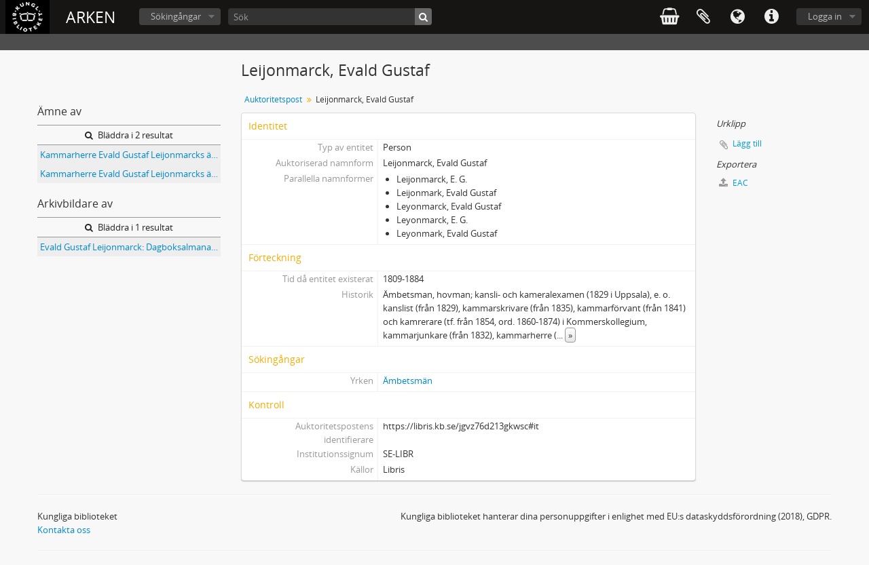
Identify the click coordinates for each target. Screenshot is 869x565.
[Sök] (330, 16)
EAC (733, 183)
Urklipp (703, 17)
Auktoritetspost (273, 99)
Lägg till (747, 143)
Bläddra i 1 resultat (129, 227)
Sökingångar (176, 16)
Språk (737, 17)
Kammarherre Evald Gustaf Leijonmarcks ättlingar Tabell (130, 174)
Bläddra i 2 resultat (129, 135)
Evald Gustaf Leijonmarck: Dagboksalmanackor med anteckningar (130, 247)
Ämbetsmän (407, 380)
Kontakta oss (63, 530)
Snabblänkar (771, 17)
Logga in (825, 16)
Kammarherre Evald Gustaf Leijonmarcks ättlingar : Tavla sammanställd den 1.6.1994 (130, 155)
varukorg (669, 17)
